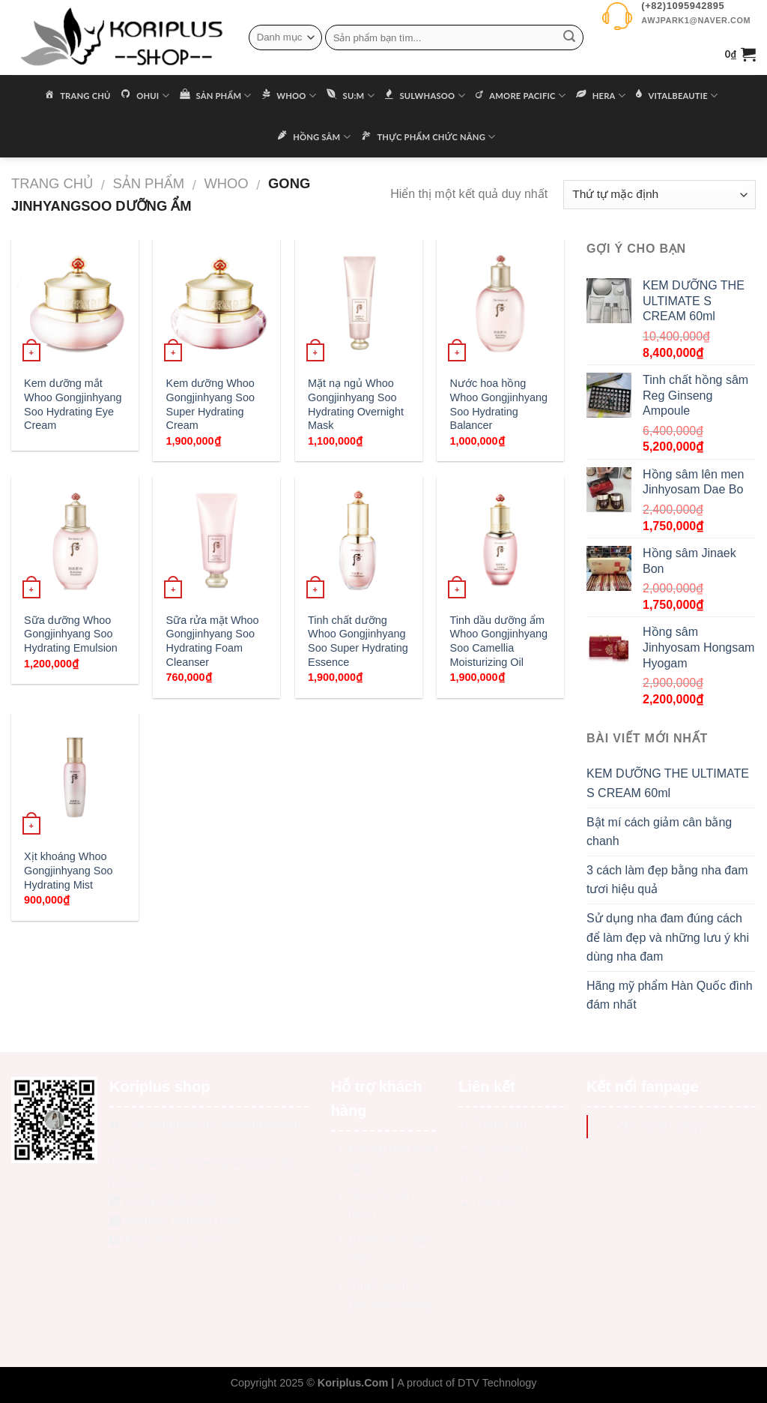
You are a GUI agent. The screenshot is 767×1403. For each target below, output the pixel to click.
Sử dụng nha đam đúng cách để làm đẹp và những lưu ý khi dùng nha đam (667, 937)
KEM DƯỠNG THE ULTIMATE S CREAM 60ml (667, 783)
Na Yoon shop (660, 1126)
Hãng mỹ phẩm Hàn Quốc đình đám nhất (669, 995)
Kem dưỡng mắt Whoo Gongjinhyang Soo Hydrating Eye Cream (72, 404)
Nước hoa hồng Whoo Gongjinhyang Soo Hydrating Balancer (499, 404)
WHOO (226, 183)
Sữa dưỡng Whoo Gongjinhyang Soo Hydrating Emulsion (71, 634)
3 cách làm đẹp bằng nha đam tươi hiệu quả (667, 880)
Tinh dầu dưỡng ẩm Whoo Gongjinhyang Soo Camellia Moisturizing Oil (499, 641)
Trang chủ (52, 183)
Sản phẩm (148, 183)
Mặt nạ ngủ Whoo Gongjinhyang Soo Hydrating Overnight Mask (356, 404)
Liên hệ (494, 1204)
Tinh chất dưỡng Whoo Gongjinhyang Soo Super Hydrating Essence (358, 641)
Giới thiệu (500, 1150)
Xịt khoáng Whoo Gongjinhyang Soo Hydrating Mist (68, 870)
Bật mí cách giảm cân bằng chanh (659, 832)
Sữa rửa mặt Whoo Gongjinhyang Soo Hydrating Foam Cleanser (212, 641)
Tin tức (493, 1177)
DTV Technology (497, 1383)
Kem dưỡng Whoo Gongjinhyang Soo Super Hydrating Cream (210, 404)
